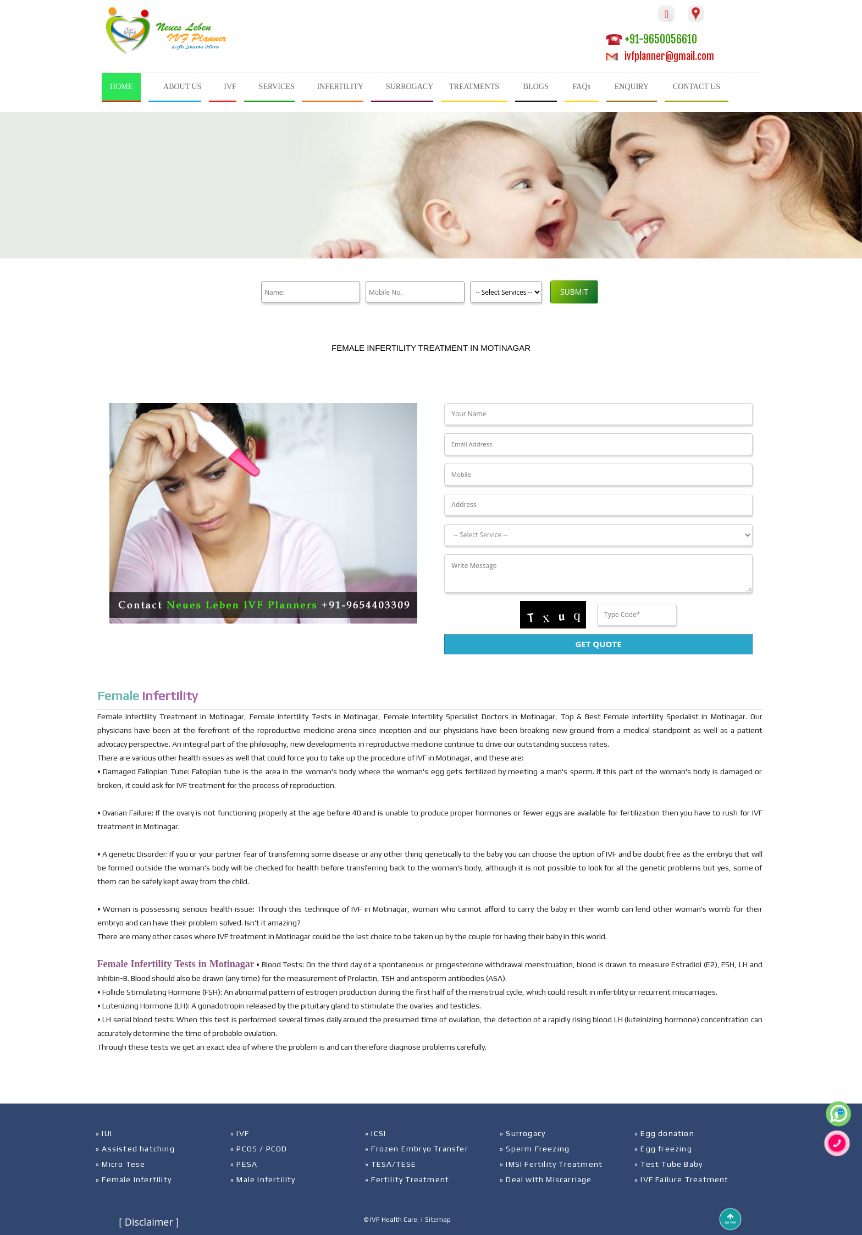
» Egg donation (664, 1133)
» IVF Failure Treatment (681, 1179)
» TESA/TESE (390, 1164)
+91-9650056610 (651, 39)
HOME (121, 86)
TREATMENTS (474, 86)
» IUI (104, 1133)
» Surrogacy (522, 1133)
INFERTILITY (340, 86)
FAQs (581, 86)
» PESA (243, 1164)
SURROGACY (409, 86)
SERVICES (277, 86)
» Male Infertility (263, 1179)
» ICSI (375, 1133)
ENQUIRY (632, 86)
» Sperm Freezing (535, 1148)
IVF (230, 86)
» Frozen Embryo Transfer (416, 1148)
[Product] (506, 292)
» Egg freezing (663, 1148)
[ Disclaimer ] (149, 1221)
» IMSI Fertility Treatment (551, 1164)
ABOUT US (182, 86)
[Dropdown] (598, 535)
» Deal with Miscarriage (546, 1179)
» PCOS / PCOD (259, 1148)
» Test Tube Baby (668, 1164)
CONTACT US (696, 86)
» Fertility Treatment (407, 1179)
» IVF (239, 1133)
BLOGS (536, 86)
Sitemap (438, 1219)
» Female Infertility (134, 1179)
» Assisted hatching (135, 1148)
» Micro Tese (120, 1164)
